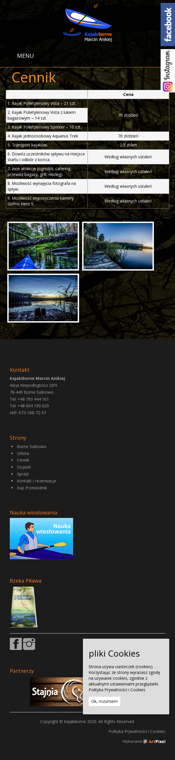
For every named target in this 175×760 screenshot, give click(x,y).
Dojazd (24, 467)
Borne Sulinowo (32, 446)
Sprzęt (23, 474)
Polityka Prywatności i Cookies (137, 731)
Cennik (23, 460)
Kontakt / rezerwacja (36, 481)
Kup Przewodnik (32, 487)
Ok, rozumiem (104, 701)
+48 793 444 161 (33, 399)
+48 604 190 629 (33, 405)
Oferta (23, 453)
